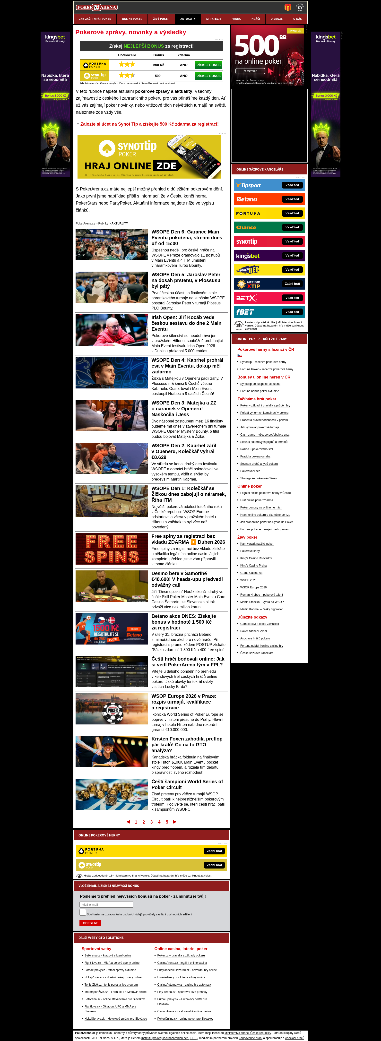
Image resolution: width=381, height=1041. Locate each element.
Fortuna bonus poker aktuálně (259, 448)
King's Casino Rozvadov (256, 615)
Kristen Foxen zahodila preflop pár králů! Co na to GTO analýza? (187, 744)
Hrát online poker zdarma (256, 557)
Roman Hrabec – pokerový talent (261, 651)
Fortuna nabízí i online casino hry (261, 702)
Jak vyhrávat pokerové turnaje (259, 484)
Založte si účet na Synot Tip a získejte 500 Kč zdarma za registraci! (149, 124)
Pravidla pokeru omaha (255, 513)
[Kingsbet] (325, 176)
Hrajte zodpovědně (87, 1002)
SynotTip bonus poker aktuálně (260, 440)
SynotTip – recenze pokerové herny (263, 419)
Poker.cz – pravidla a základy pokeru (181, 905)
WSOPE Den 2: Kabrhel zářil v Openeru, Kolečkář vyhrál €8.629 (184, 451)
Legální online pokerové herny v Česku (265, 549)
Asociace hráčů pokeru (255, 695)
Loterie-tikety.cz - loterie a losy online (181, 927)
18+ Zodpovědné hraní (228, 1033)
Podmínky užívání (144, 1033)
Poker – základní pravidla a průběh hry (265, 462)
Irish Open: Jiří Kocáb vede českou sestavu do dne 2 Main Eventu (187, 323)
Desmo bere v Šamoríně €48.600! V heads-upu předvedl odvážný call (187, 579)
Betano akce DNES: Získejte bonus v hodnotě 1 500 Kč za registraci (184, 621)
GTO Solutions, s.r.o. (264, 1033)
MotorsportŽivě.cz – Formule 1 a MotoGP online (116, 941)
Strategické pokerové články (258, 535)
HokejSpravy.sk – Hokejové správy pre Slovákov (116, 968)
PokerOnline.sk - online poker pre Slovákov (185, 968)
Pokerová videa (250, 528)
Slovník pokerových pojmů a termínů (263, 498)
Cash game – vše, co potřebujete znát (264, 491)
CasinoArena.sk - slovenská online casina (184, 961)
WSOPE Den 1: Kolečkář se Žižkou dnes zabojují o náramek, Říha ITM (189, 494)
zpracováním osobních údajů (123, 864)
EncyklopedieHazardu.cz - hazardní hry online (187, 919)
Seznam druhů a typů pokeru (259, 520)
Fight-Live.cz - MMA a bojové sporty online (112, 912)
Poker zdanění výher (253, 688)
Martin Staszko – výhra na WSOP (262, 659)
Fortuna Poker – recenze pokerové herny (266, 426)
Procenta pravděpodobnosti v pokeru (264, 477)
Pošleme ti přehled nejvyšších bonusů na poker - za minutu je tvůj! (143, 845)
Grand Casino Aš (251, 629)
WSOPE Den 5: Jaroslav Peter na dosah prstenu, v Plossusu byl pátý (186, 280)
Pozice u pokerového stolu (257, 506)
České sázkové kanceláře (257, 710)
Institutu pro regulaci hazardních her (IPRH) (169, 987)
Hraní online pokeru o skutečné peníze (265, 571)
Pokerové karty (250, 608)
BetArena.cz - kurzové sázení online (108, 905)
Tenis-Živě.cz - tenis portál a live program (111, 934)
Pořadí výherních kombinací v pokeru (264, 469)
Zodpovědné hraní (250, 987)
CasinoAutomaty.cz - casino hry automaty (184, 934)
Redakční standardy (115, 1033)
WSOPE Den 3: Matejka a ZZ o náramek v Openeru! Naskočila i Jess (184, 408)
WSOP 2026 (248, 637)
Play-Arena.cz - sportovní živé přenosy (182, 941)
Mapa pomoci (201, 1022)
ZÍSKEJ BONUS (209, 65)
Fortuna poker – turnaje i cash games (264, 586)
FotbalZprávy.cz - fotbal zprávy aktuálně (110, 919)
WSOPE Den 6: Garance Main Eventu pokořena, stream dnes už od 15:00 (187, 237)
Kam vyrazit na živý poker (257, 600)
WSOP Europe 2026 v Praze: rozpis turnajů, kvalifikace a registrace (184, 701)
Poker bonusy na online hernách (261, 564)
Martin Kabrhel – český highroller (261, 666)
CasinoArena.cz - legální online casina (182, 912)
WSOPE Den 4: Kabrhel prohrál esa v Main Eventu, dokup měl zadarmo (188, 365)
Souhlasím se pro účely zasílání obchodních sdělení (139, 864)
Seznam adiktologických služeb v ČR (167, 1022)
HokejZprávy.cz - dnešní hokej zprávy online (113, 927)
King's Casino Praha (253, 622)
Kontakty (91, 1033)
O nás (77, 1033)
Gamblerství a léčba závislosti (259, 680)
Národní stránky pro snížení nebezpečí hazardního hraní (248, 1022)
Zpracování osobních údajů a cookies (185, 1033)
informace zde (159, 1007)
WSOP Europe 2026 (253, 644)
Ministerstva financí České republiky (248, 982)
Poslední (175, 821)
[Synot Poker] (267, 141)
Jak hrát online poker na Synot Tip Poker (266, 579)
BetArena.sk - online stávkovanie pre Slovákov (115, 948)
